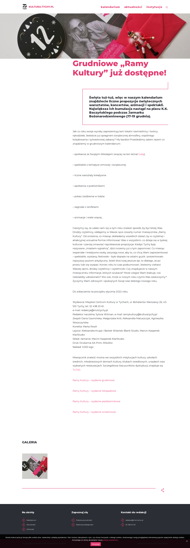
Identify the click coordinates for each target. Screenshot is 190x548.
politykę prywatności (110, 540)
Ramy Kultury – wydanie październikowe (96, 401)
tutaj (141, 154)
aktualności (133, 7)
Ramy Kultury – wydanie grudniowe (93, 380)
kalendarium (110, 7)
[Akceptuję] (186, 541)
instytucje (154, 7)
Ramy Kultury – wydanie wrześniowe (94, 412)
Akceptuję (95, 544)
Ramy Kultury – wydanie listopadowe (94, 390)
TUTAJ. (77, 369)
